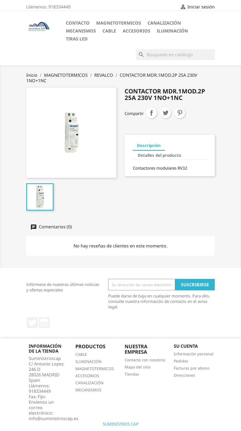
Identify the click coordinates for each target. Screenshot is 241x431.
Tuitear (165, 112)
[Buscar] (175, 54)
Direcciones (184, 375)
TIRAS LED (77, 39)
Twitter (32, 322)
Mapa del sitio (138, 367)
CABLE (109, 31)
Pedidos (181, 361)
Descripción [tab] (149, 145)
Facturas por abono (191, 368)
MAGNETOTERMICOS (118, 23)
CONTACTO (78, 23)
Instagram (44, 322)
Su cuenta (186, 346)
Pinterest (179, 112)
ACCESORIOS (136, 31)
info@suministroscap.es (53, 418)
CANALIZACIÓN (164, 23)
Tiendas (132, 374)
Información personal (193, 353)
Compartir (151, 112)
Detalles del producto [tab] (159, 155)
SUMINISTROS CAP (121, 424)
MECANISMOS (81, 31)
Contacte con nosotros (145, 359)
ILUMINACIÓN (172, 31)
